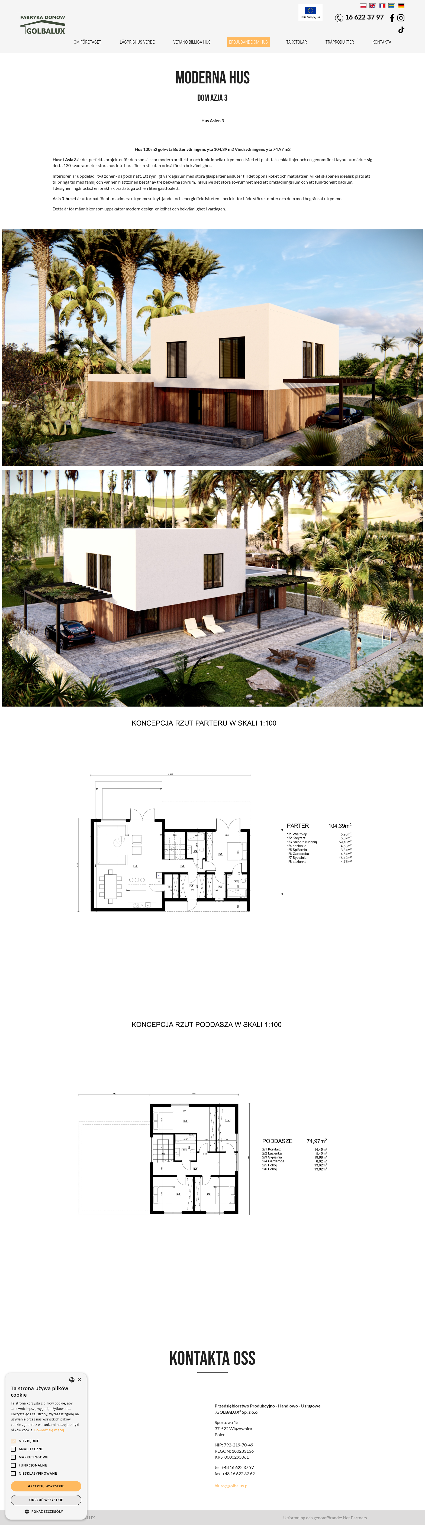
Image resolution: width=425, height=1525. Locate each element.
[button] (46, 1511)
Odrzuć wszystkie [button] (46, 1500)
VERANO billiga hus (191, 42)
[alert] (46, 1446)
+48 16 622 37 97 (237, 1467)
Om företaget (87, 42)
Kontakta (381, 42)
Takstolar (296, 42)
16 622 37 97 (359, 17)
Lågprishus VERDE (137, 42)
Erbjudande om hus (248, 42)
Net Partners (355, 1517)
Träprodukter (340, 42)
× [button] (79, 1380)
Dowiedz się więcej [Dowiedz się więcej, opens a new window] (49, 1430)
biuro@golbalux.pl (232, 1485)
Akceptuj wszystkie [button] (46, 1486)
